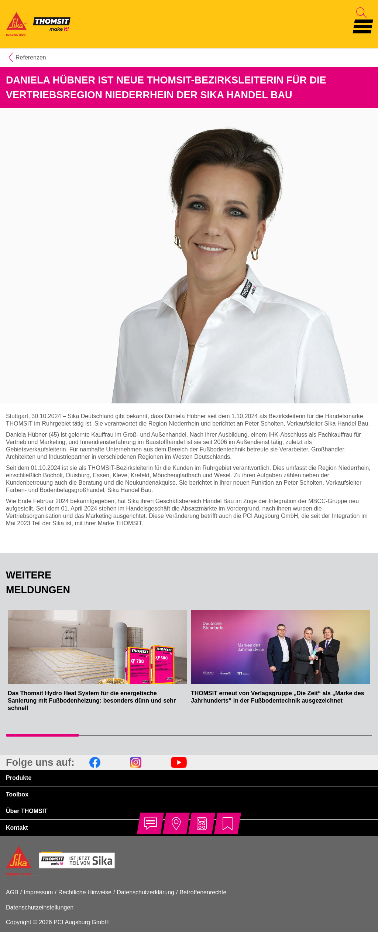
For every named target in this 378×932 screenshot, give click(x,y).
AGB (12, 892)
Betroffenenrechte (202, 892)
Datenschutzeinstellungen (39, 907)
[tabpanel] (97, 664)
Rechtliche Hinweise (84, 892)
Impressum (38, 892)
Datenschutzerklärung (145, 892)
